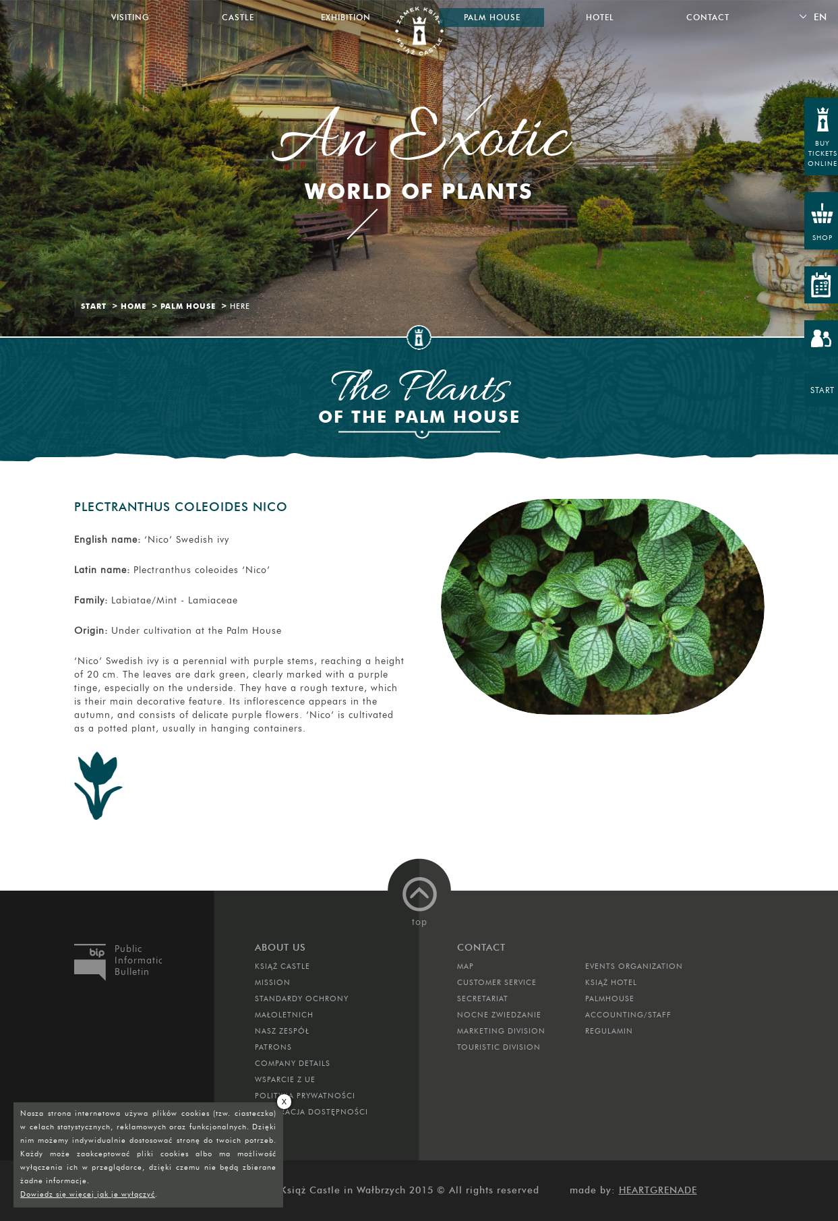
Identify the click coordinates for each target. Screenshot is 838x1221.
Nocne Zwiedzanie (499, 1014)
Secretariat (482, 998)
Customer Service (497, 982)
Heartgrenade (658, 1190)
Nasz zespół (282, 1031)
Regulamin (609, 1031)
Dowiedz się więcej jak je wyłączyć (87, 1194)
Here (240, 306)
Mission (273, 982)
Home (133, 306)
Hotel (600, 17)
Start (94, 306)
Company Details (292, 1063)
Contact (707, 17)
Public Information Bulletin (138, 960)
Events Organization (634, 966)
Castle (238, 17)
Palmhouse (609, 998)
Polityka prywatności (305, 1095)
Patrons (273, 1047)
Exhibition (346, 17)
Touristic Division (499, 1047)
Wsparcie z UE (285, 1079)
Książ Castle (282, 966)
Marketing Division (501, 1031)
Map (465, 966)
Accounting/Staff (628, 1014)
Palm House (188, 306)
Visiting (130, 17)
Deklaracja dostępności (311, 1111)
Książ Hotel (611, 982)
